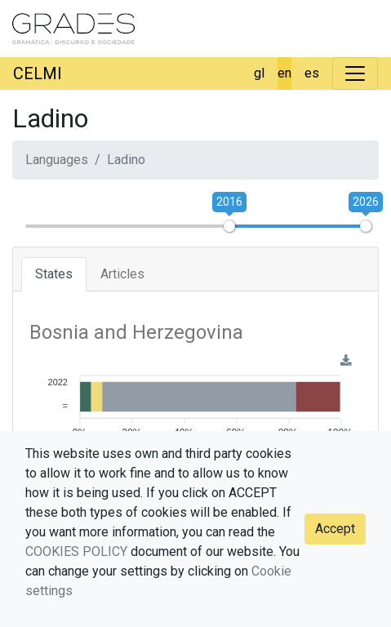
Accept (335, 528)
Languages (56, 159)
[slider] (229, 226)
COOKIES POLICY (76, 551)
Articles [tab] (122, 274)
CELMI (37, 73)
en (284, 73)
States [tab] (54, 274)
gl (259, 73)
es (311, 73)
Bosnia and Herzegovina (136, 332)
